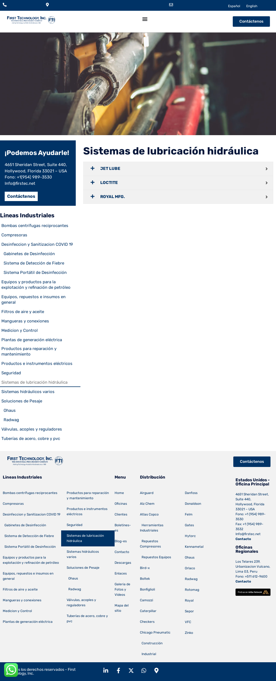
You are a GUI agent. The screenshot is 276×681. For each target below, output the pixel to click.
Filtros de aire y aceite (22, 311)
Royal (189, 600)
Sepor (189, 611)
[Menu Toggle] (145, 19)
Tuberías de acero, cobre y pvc (30, 438)
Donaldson (193, 504)
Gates (189, 525)
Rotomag (192, 590)
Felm (189, 514)
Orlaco (190, 568)
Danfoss (191, 493)
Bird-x (145, 568)
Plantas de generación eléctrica (31, 339)
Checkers (147, 622)
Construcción (151, 643)
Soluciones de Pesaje (21, 401)
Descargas (123, 563)
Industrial (148, 654)
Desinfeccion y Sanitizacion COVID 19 (37, 244)
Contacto (122, 552)
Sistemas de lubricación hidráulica (34, 382)
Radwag (10, 419)
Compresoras (14, 235)
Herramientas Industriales (151, 527)
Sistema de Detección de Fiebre (32, 263)
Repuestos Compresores (150, 543)
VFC (188, 622)
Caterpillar (148, 611)
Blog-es (121, 541)
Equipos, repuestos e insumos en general (33, 299)
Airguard (146, 493)
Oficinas (121, 504)
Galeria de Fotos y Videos (122, 589)
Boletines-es (123, 527)
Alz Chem (147, 504)
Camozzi (146, 600)
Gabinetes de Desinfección (28, 253)
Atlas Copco (149, 514)
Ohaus (8, 410)
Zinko (189, 633)
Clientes (121, 514)
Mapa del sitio (122, 608)
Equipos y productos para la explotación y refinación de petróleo (36, 284)
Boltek (145, 579)
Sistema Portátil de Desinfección (34, 272)
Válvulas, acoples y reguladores (31, 429)
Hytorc (190, 536)
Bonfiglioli (147, 589)
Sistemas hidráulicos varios (28, 391)
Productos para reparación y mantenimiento (28, 351)
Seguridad (11, 372)
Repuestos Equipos (155, 557)
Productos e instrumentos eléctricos (36, 363)
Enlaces (121, 573)
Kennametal (194, 547)
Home (119, 493)
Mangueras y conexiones (25, 321)
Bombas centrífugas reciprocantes (34, 225)
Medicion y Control (19, 330)
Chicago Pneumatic (155, 632)
